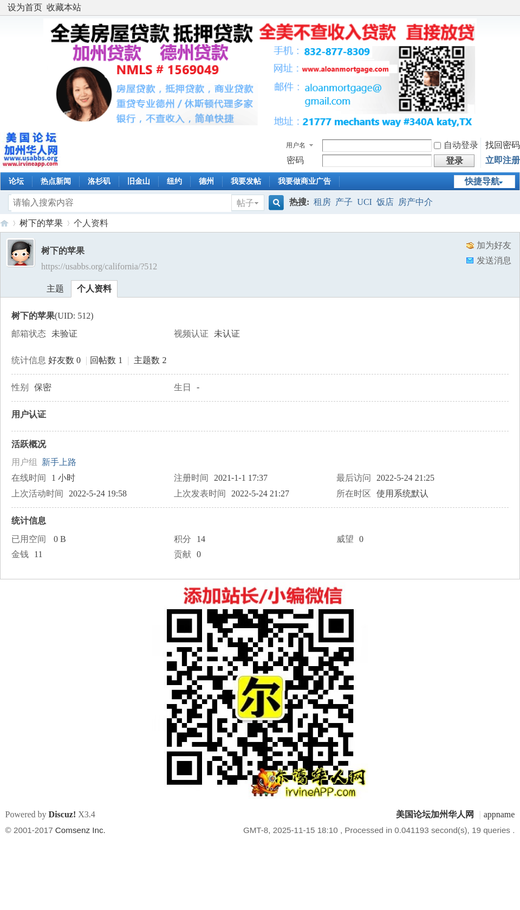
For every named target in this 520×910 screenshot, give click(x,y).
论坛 (16, 181)
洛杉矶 (99, 181)
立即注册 (502, 160)
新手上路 (59, 462)
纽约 (174, 181)
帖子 (245, 203)
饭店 (385, 201)
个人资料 (94, 288)
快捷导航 (482, 181)
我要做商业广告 (304, 181)
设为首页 (25, 7)
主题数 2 (150, 360)
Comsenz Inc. (80, 830)
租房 (322, 201)
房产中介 (415, 201)
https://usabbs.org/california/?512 (99, 266)
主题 (55, 288)
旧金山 (138, 181)
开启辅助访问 (512, 7)
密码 (295, 160)
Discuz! (62, 814)
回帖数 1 (106, 360)
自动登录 (456, 145)
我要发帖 (246, 181)
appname (499, 814)
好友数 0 (64, 360)
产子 (344, 201)
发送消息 (494, 260)
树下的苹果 (41, 223)
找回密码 (502, 145)
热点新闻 (56, 181)
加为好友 (494, 245)
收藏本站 (64, 7)
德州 (206, 181)
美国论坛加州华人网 (4, 223)
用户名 (296, 145)
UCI (364, 201)
